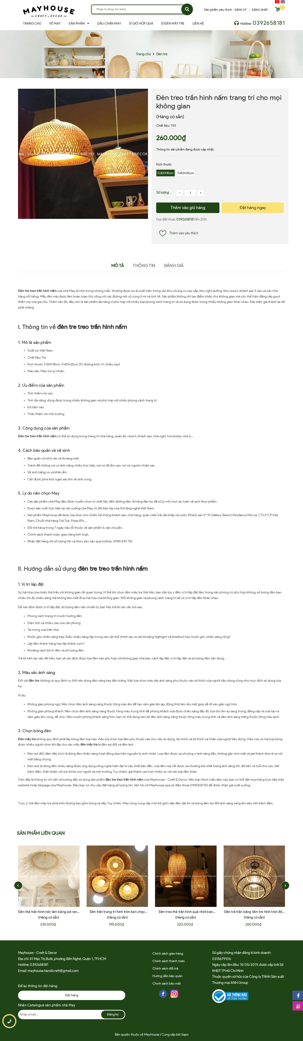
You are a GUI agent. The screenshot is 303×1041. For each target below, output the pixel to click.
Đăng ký (113, 1014)
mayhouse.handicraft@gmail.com (53, 971)
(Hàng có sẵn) (170, 116)
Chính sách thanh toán (168, 961)
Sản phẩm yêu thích (218, 10)
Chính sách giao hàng (167, 954)
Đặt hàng (71, 995)
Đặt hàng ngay (253, 207)
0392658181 (269, 22)
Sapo (184, 1035)
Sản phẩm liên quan (41, 833)
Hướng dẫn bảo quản (167, 976)
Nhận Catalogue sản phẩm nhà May (46, 1005)
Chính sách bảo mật (166, 984)
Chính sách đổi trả (165, 969)
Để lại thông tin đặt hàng (38, 986)
